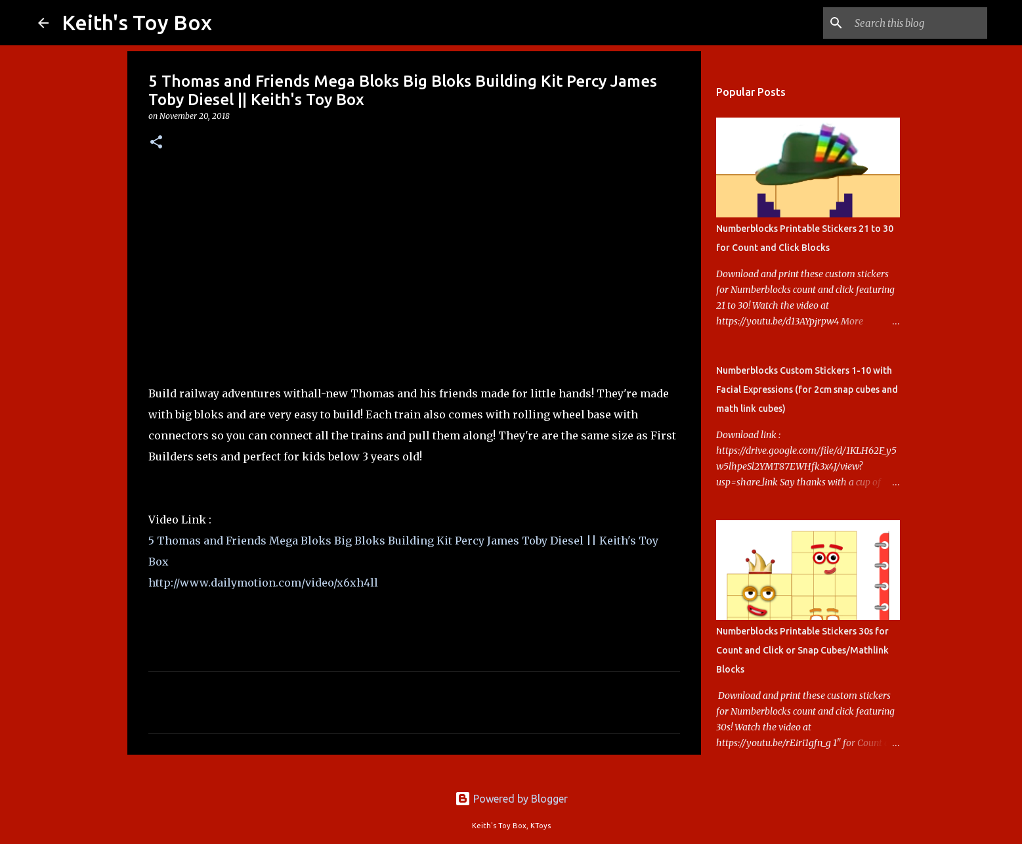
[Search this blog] (918, 23)
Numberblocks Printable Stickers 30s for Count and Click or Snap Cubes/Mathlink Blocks (802, 650)
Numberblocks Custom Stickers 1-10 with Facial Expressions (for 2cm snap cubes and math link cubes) (807, 389)
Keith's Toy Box (137, 22)
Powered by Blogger (511, 799)
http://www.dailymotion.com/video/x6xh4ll (263, 582)
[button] (156, 143)
